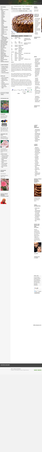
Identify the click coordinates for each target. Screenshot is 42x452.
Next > (25, 93)
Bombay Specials (3, 40)
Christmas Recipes (4, 43)
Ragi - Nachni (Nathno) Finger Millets (4, 86)
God (35, 31)
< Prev (18, 93)
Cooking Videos (4, 39)
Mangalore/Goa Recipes (17, 6)
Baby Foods (2, 46)
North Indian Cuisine (4, 44)
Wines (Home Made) (5, 38)
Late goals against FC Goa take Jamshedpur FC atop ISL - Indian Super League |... (37, 90)
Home (12, 6)
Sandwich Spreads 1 (5, 66)
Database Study (3, 53)
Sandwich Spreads (5, 29)
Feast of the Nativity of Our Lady (37, 169)
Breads (3, 12)
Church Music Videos (4, 42)
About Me (2, 58)
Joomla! (12, 371)
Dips (2, 18)
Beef (2, 10)
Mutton (3, 22)
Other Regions (3, 45)
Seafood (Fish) (4, 31)
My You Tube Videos (4, 59)
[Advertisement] (22, 104)
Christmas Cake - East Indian (20, 9)
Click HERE (36, 253)
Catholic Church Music (4, 41)
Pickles (3, 23)
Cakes (23, 6)
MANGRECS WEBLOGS (5, 61)
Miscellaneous (4, 21)
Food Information (3, 47)
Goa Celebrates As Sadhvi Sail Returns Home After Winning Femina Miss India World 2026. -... (37, 72)
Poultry (3, 25)
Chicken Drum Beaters (5, 72)
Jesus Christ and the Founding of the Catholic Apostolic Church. (37, 25)
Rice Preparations (4, 27)
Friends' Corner (3, 54)
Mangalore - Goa (22, 10)
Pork (2, 24)
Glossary (2, 48)
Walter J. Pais (3, 178)
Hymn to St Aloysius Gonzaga (37, 160)
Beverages (3, 11)
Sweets (3, 36)
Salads (3, 28)
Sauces (3, 30)
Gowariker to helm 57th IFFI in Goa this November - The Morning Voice (37, 99)
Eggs (2, 19)
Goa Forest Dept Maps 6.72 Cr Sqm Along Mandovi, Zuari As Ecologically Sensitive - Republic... (37, 62)
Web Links (2, 57)
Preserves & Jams (5, 26)
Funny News (37, 135)
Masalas (3, 20)
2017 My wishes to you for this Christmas (37, 19)
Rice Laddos (4, 71)
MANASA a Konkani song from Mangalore (37, 148)
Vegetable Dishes (4, 37)
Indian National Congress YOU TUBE (37, 130)
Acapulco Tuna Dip (5, 70)
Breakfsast (3, 13)
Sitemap (2, 60)
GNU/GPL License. (27, 371)
